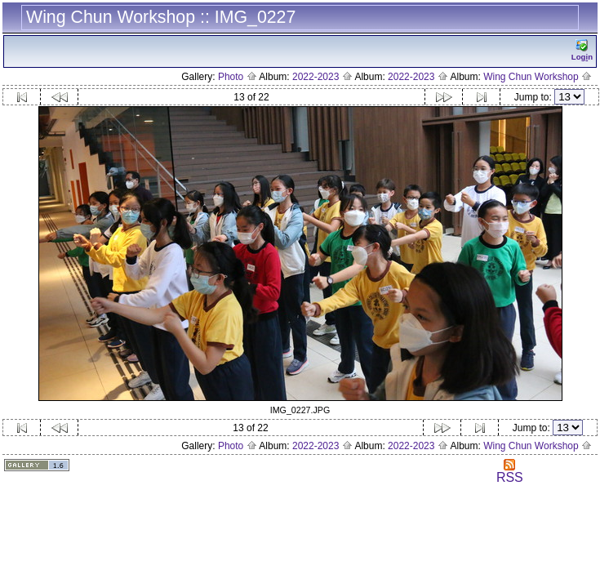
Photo (237, 76)
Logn (582, 50)
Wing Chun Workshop (537, 76)
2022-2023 (322, 76)
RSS (509, 471)
